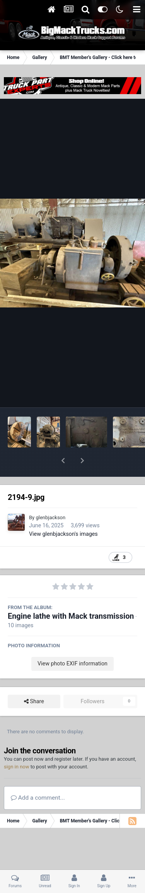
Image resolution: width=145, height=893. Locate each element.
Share (34, 681)
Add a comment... (38, 777)
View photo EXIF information (72, 643)
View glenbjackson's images (63, 514)
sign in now (16, 747)
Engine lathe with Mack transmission (71, 596)
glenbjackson (50, 497)
